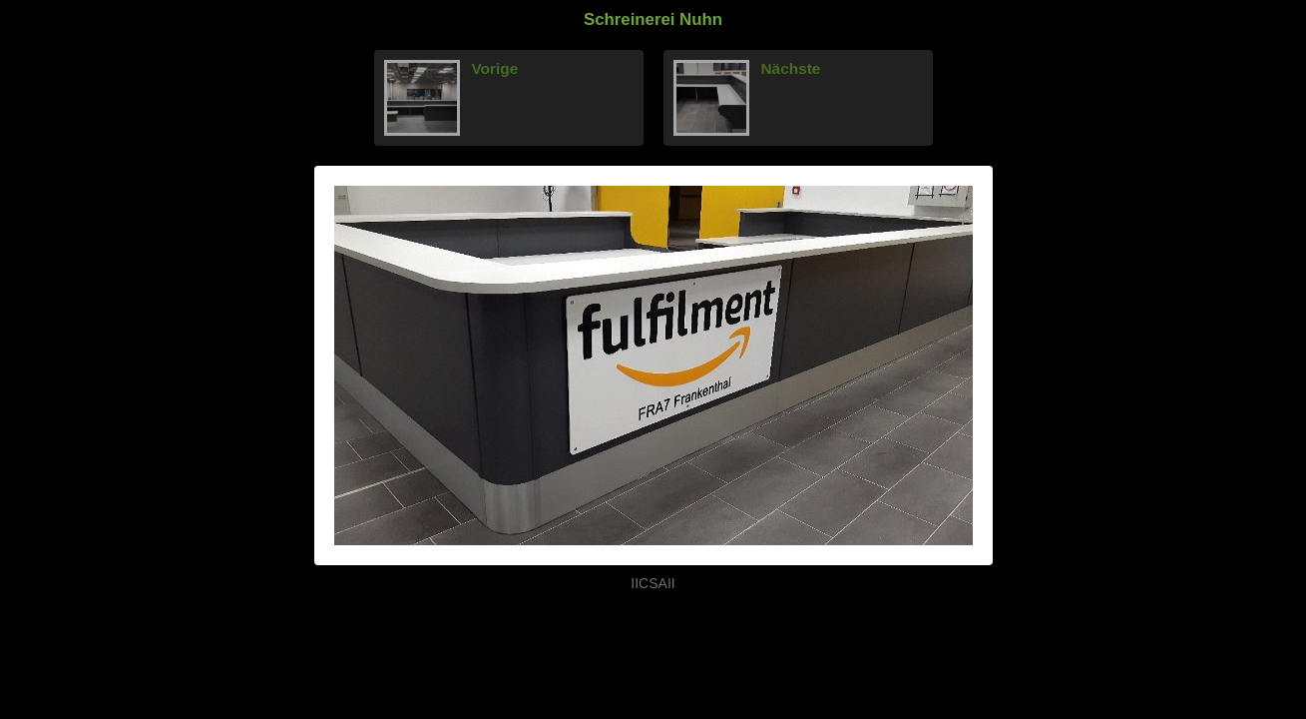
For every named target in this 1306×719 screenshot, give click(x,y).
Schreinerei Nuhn (653, 19)
